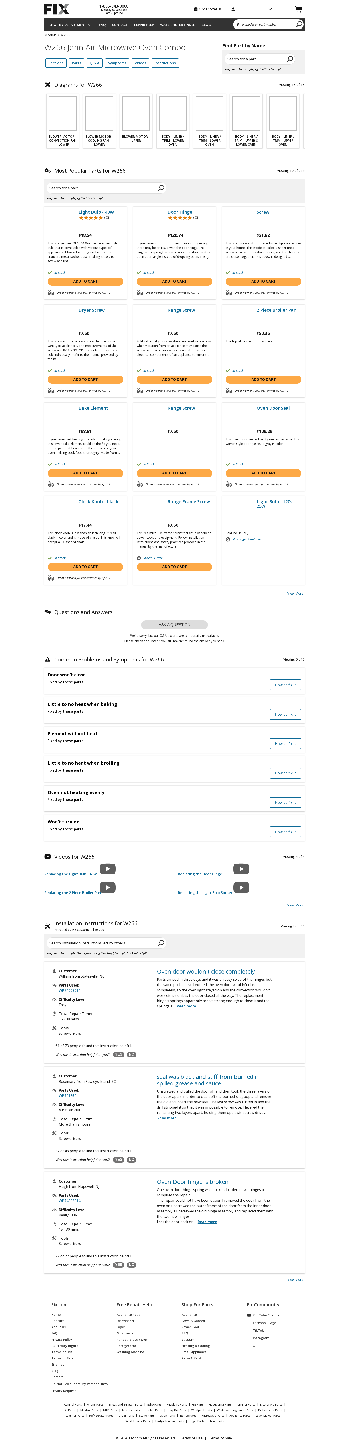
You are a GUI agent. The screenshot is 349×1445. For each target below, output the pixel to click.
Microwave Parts (213, 1416)
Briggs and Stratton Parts (125, 1404)
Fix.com (59, 1305)
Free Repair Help (134, 1305)
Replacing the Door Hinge (200, 874)
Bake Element (93, 408)
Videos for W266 (74, 856)
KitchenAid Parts (271, 1404)
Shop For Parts (197, 1305)
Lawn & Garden (193, 1320)
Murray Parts (131, 1410)
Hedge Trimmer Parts (169, 1421)
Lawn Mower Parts (268, 1416)
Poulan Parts (153, 1410)
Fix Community (263, 1305)
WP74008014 (69, 990)
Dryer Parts (126, 1416)
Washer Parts (75, 1416)
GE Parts (198, 1404)
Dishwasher (125, 1320)
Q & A (94, 63)
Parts (76, 63)
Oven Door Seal (273, 408)
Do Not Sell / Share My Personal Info (77, 1384)
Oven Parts (167, 1416)
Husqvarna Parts (220, 1404)
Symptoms (117, 63)
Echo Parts (154, 1404)
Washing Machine (130, 1352)
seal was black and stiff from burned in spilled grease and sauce (208, 1079)
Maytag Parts (89, 1410)
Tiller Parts (217, 1421)
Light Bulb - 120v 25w (275, 503)
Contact (120, 24)
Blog (206, 24)
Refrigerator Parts (101, 1416)
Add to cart (85, 281)
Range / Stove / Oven (133, 1339)
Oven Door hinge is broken (193, 1182)
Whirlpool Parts (201, 1410)
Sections (56, 63)
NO (131, 1054)
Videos (140, 63)
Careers (57, 1377)
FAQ (102, 24)
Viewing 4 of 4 (294, 856)
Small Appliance (194, 1352)
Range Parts (188, 1416)
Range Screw (181, 310)
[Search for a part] (98, 188)
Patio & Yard (191, 1358)
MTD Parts (110, 1410)
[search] (299, 24)
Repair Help (144, 24)
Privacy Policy (61, 1339)
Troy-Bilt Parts (176, 1410)
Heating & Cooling (196, 1345)
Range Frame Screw (189, 501)
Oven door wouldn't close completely (206, 971)
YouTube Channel (263, 1315)
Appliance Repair (130, 1314)
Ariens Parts (95, 1404)
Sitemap (58, 1364)
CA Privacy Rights (64, 1345)
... (184, 1006)
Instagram (258, 1338)
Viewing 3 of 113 (293, 926)
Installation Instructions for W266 (96, 926)
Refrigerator (126, 1345)
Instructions (165, 63)
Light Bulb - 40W (96, 212)
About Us (58, 1327)
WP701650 (67, 1095)
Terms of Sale (62, 1358)
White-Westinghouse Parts (235, 1410)
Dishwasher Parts (270, 1410)
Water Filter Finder (177, 24)
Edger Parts (197, 1421)
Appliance (189, 1314)
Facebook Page (261, 1322)
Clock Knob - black (98, 501)
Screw (263, 212)
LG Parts (69, 1410)
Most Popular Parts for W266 (90, 170)
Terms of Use (61, 1352)
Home (56, 1314)
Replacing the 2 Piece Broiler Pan (72, 892)
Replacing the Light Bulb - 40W (70, 874)
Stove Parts (147, 1416)
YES (118, 1054)
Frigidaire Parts (177, 1404)
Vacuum (188, 1339)
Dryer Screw (92, 310)
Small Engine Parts (137, 1421)
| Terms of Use (190, 1438)
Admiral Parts (73, 1404)
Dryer (121, 1327)
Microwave (125, 1333)
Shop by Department (67, 24)
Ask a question (174, 625)
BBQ (185, 1333)
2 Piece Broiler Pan (276, 310)
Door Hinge (180, 212)
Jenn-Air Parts (246, 1404)
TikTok (255, 1330)
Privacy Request (63, 1390)
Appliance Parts (239, 1416)
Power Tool (190, 1327)
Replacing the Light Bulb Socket (205, 892)
